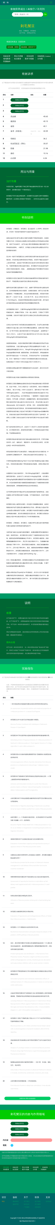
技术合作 (26, 1204)
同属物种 (6, 61)
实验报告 (44, 56)
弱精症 (13, 139)
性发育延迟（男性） (19, 144)
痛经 (12, 153)
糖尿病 (13, 121)
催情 (12, 126)
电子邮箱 (38, 1201)
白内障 (13, 158)
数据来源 (16, 1201)
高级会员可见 (19, 100)
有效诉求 (6, 56)
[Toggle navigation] (51, 2)
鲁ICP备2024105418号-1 (27, 1221)
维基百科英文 (12, 42)
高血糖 (13, 116)
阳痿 (12, 148)
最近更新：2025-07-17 (28, 47)
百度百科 (21, 42)
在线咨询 (38, 1207)
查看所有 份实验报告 (27, 1098)
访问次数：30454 (13, 47)
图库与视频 (29, 59)
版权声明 (16, 1204)
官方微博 (38, 1204)
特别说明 (30, 56)
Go (45, 14)
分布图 (40, 59)
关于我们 (26, 1201)
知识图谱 (17, 59)
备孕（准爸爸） (17, 131)
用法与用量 (18, 56)
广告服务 (26, 1207)
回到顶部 (6, 1167)
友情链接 (48, 1201)
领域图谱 (6, 59)
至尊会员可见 (31, 33)
